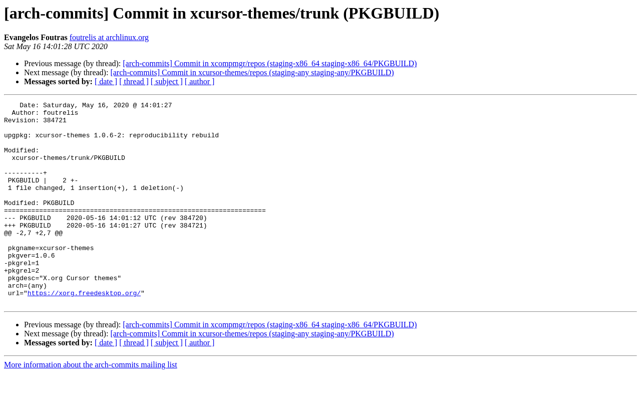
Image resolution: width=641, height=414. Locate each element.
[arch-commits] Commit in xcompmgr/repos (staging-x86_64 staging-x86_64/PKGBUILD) (270, 63)
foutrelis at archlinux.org (109, 37)
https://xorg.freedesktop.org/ (84, 331)
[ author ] (200, 81)
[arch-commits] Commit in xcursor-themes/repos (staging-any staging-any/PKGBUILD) (252, 72)
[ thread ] (134, 81)
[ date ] (106, 81)
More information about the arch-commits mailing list (90, 405)
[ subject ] (167, 81)
